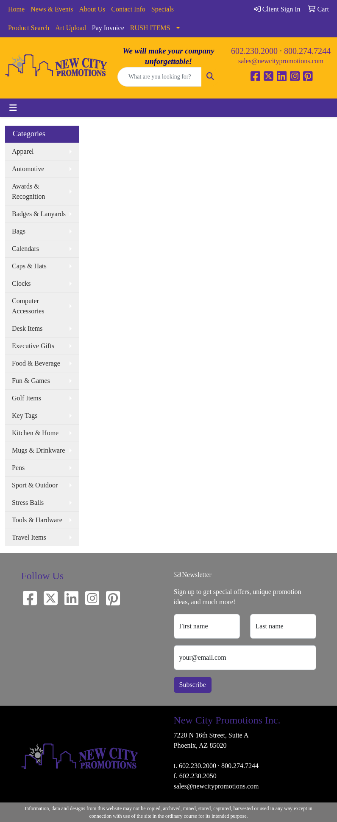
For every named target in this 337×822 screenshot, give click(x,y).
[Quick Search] (159, 77)
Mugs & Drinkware (38, 450)
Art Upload (70, 27)
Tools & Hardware (37, 520)
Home (16, 9)
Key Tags (24, 415)
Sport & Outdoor (35, 485)
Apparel (23, 151)
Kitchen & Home (35, 432)
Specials (162, 9)
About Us (92, 9)
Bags (18, 231)
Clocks (21, 283)
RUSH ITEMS (150, 27)
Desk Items (27, 328)
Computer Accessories (28, 306)
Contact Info (128, 9)
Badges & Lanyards (39, 213)
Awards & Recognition (28, 191)
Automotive (28, 168)
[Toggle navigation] (13, 108)
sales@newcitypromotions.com (280, 61)
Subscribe (192, 684)
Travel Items (29, 537)
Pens (18, 467)
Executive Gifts (33, 345)
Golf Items (26, 398)
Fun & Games (31, 380)
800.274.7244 (307, 51)
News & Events (52, 9)
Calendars (25, 248)
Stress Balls (28, 502)
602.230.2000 (254, 51)
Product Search (28, 27)
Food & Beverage (36, 363)
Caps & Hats (29, 266)
